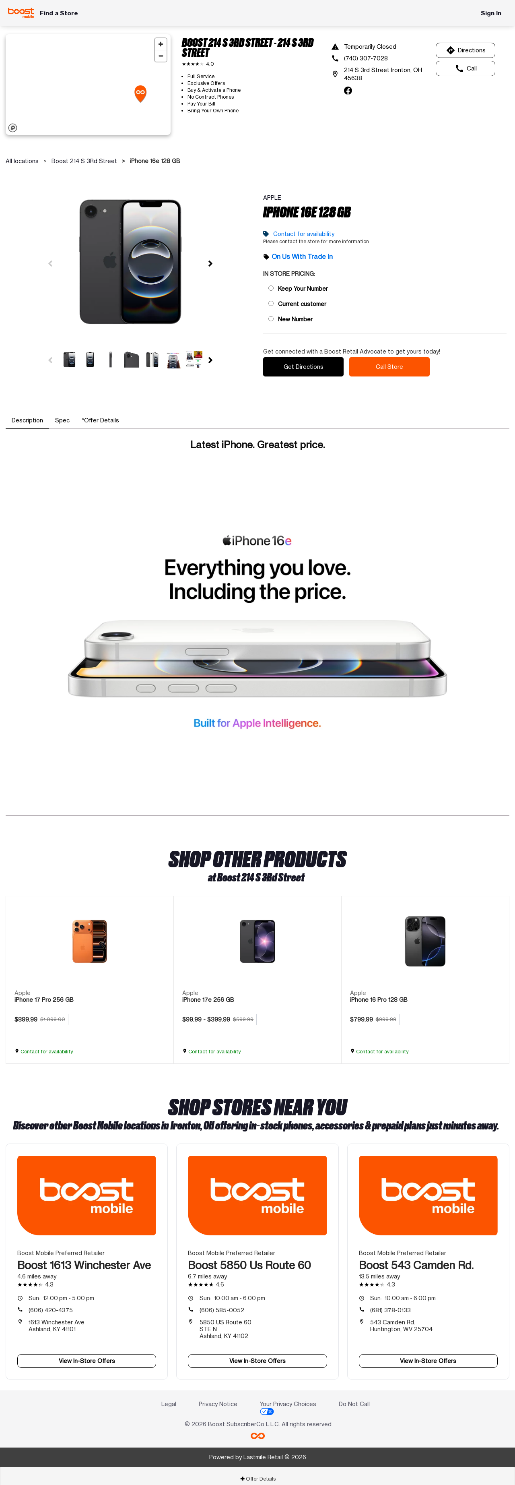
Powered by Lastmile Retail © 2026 (257, 1451)
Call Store (389, 363)
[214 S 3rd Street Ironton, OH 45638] (380, 74)
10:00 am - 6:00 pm (232, 1292)
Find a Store (59, 13)
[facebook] (348, 90)
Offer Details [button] (258, 1473)
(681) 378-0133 (390, 1304)
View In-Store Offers (87, 1355)
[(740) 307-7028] (380, 58)
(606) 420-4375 (51, 1304)
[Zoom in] (161, 44)
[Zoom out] (161, 56)
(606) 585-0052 (222, 1304)
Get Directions (303, 363)
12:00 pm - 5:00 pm (61, 1292)
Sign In (491, 13)
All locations (22, 160)
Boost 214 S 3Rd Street (84, 160)
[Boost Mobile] (21, 13)
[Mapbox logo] (12, 127)
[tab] (27, 415)
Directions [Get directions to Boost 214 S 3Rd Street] (466, 50)
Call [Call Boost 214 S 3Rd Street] (466, 68)
